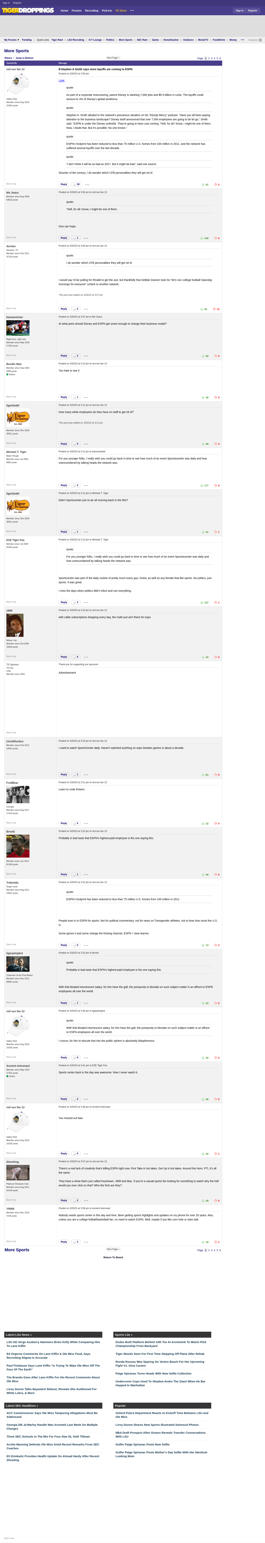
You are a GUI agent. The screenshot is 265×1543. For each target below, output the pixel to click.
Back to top (11, 184)
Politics (110, 40)
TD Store (121, 10)
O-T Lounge (95, 40)
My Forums (11, 40)
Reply (64, 184)
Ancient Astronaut (18, 1065)
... (132, 9)
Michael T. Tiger (16, 451)
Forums (77, 10)
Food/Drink (219, 40)
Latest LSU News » (19, 1334)
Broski (10, 831)
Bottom (29, 58)
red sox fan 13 (15, 69)
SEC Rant (142, 40)
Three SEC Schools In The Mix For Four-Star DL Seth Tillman (48, 1436)
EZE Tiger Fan (15, 540)
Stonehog (12, 1161)
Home (64, 10)
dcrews (11, 246)
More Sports (125, 40)
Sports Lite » (124, 1334)
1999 (9, 610)
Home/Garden (171, 40)
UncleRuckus (15, 741)
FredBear (12, 782)
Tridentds (12, 882)
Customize (252, 40)
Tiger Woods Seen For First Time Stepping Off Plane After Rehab (160, 1353)
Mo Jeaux (12, 192)
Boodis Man (14, 364)
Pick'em (107, 10)
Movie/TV (203, 40)
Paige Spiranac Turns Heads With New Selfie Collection (154, 1373)
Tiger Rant (57, 40)
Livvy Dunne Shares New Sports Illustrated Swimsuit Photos (157, 1424)
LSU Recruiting (75, 40)
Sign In (6, 3)
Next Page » (113, 57)
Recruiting (91, 10)
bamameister (14, 317)
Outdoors (188, 40)
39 (76, 184)
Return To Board (113, 1257)
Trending (27, 40)
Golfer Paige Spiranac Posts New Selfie (143, 1444)
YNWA (10, 1208)
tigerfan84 (12, 405)
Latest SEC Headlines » (22, 1405)
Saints (155, 40)
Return (8, 58)
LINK (62, 80)
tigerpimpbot (14, 953)
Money (233, 40)
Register (17, 3)
